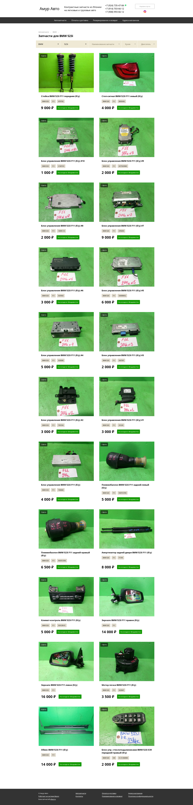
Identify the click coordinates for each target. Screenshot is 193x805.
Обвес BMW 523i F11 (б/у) (54, 749)
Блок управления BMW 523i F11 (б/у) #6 (62, 290)
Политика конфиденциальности (140, 796)
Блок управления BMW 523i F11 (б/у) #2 (62, 420)
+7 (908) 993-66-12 (114, 11)
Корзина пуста (145, 6)
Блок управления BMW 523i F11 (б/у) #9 (123, 161)
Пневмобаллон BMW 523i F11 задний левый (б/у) (125, 486)
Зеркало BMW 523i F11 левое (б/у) (59, 685)
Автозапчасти (43, 32)
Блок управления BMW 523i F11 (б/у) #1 (123, 420)
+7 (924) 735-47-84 (116, 5)
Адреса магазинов (135, 793)
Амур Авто (49, 8)
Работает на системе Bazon (48, 796)
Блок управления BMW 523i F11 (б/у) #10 (63, 161)
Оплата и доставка (109, 793)
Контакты (79, 796)
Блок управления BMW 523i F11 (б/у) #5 (123, 290)
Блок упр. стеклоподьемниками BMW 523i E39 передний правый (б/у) (127, 751)
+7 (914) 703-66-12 (114, 8)
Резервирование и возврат (112, 796)
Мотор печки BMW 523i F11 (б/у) (119, 685)
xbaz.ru (53, 799)
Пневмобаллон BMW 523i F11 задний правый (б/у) (65, 554)
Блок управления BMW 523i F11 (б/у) (60, 484)
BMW (55, 32)
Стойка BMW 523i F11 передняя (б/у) (60, 96)
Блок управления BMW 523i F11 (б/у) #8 (62, 225)
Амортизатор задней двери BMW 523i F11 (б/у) (127, 552)
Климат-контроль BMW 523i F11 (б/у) (60, 620)
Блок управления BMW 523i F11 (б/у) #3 (123, 355)
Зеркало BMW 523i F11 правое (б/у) (120, 620)
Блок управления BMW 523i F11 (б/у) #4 (62, 355)
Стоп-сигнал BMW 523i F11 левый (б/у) (122, 96)
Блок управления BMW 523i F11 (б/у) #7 (123, 225)
